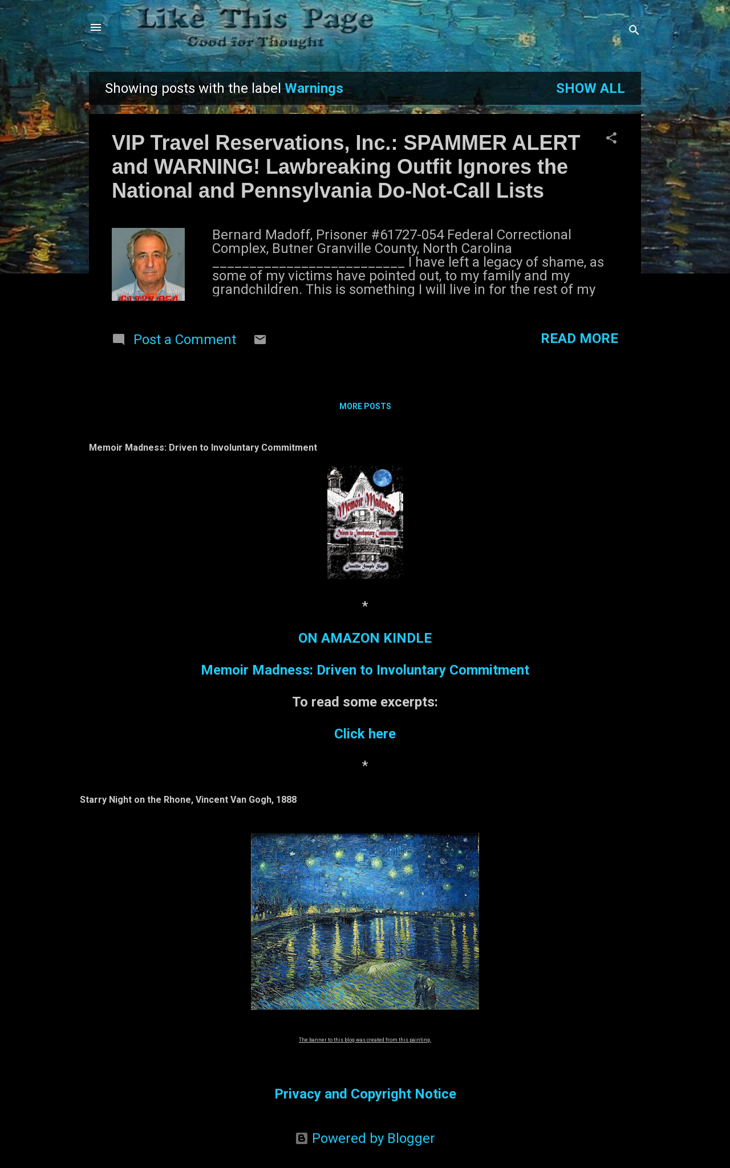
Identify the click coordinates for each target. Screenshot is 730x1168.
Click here (365, 734)
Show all (590, 88)
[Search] (634, 31)
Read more (579, 338)
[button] (611, 139)
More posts (365, 406)
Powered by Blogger (365, 1138)
